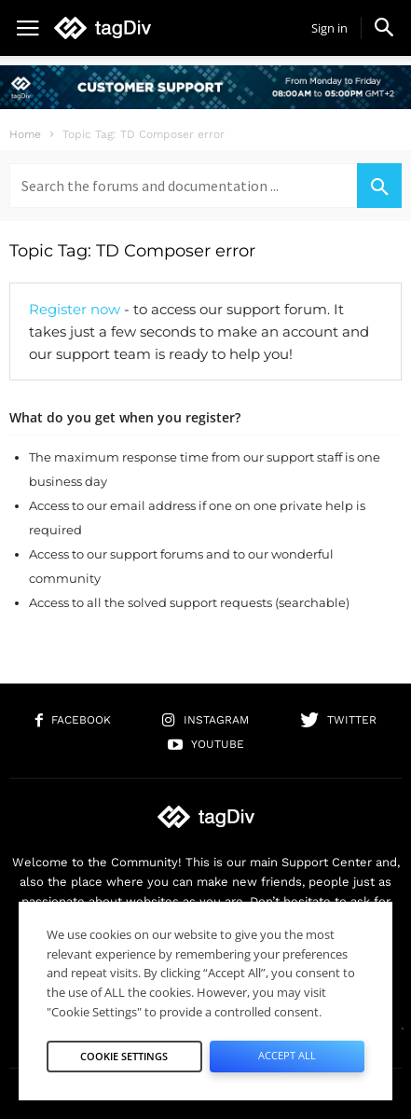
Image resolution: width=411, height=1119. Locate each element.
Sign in (329, 28)
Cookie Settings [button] (124, 1056)
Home (25, 134)
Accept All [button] (287, 1055)
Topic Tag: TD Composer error (132, 251)
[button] (384, 27)
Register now (74, 309)
